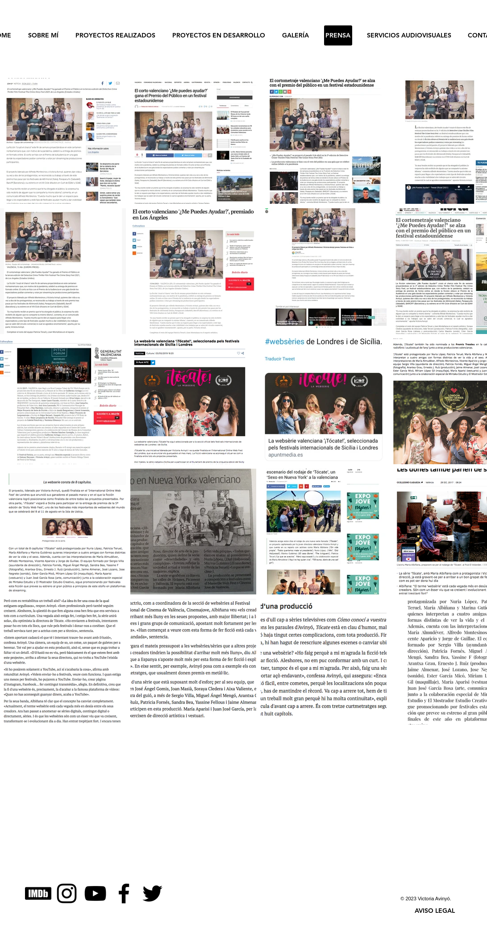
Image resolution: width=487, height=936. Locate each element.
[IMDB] (38, 893)
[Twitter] (152, 893)
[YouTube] (95, 893)
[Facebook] (124, 893)
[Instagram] (67, 893)
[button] (435, 910)
